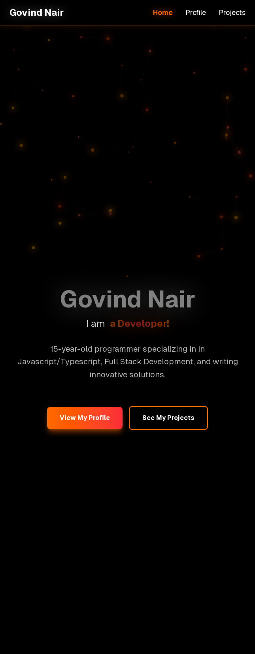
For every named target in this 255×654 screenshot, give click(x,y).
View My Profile (85, 418)
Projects (232, 12)
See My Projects (168, 418)
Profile (195, 12)
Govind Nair (36, 12)
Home (163, 12)
